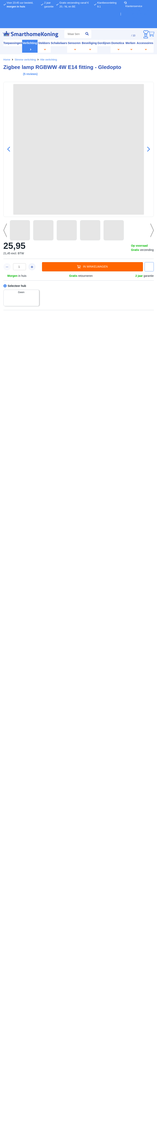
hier (68, 576)
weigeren (52, 584)
